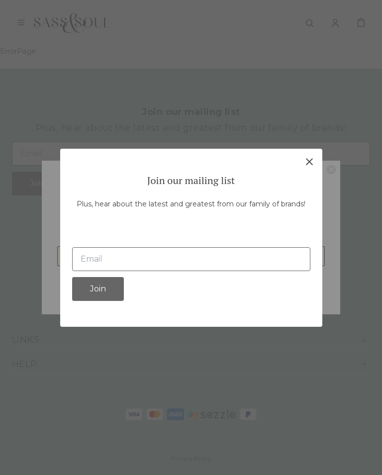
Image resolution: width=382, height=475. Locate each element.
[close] (309, 162)
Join (98, 288)
